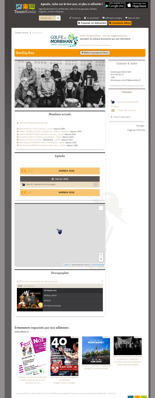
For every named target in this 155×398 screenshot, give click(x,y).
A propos (20, 393)
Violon (38, 139)
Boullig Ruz (29, 286)
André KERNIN (25, 134)
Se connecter (91, 18)
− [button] (101, 259)
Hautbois (65, 131)
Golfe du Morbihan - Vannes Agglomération (104, 35)
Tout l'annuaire (120, 116)
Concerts (121, 110)
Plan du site (29, 393)
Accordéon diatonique (48, 145)
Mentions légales (61, 393)
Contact (38, 393)
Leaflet (66, 265)
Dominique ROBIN (27, 145)
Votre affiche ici (22, 332)
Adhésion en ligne (112, 18)
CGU (52, 393)
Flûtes (56, 131)
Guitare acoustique (45, 137)
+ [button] (101, 254)
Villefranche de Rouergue (44, 184)
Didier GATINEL (26, 131)
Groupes (132, 110)
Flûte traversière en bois (45, 134)
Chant (50, 128)
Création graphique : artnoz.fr (103, 393)
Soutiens (45, 393)
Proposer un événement (79, 393)
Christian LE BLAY (27, 137)
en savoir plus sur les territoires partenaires (95, 45)
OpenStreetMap (98, 265)
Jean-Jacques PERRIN (28, 142)
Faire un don (132, 18)
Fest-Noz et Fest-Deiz (126, 102)
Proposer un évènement (92, 22)
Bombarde (47, 131)
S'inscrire (75, 18)
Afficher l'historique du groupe (33, 122)
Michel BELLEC (25, 128)
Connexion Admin (120, 22)
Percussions (39, 128)
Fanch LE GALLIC (26, 139)
